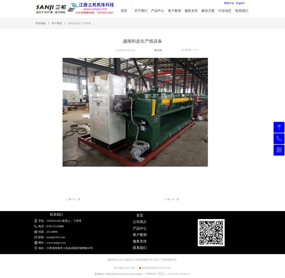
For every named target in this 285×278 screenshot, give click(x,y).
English (240, 3)
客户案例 (57, 23)
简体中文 (229, 3)
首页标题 (40, 23)
